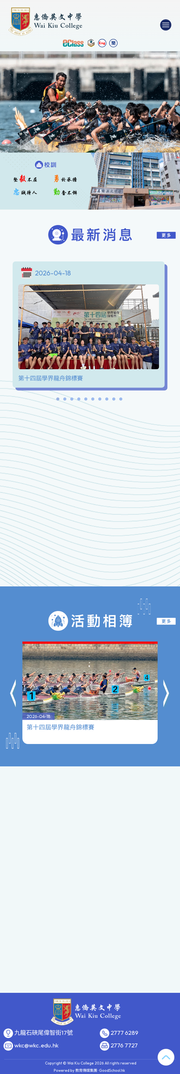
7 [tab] (100, 400)
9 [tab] (114, 400)
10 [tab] (121, 400)
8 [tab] (107, 400)
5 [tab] (86, 400)
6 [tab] (93, 400)
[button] (13, 667)
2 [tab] (65, 400)
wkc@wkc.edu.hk (36, 1045)
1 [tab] (58, 400)
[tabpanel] (90, 326)
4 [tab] (79, 400)
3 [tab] (72, 400)
